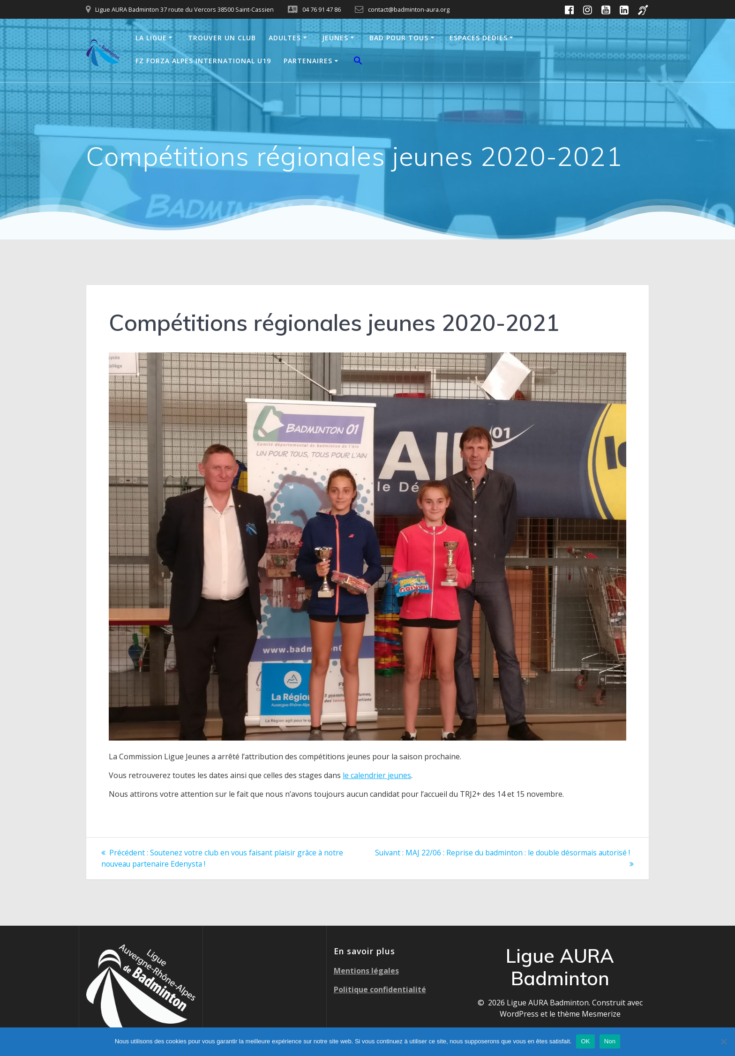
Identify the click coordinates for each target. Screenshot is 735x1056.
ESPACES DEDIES (479, 37)
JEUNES (335, 37)
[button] (358, 62)
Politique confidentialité (380, 989)
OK (585, 1041)
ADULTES (285, 37)
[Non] (723, 1041)
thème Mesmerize (589, 1013)
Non (610, 1041)
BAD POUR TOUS (398, 37)
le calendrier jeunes (377, 775)
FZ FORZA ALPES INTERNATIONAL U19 (203, 60)
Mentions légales (366, 970)
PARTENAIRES (308, 60)
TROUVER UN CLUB (222, 37)
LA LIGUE (151, 37)
